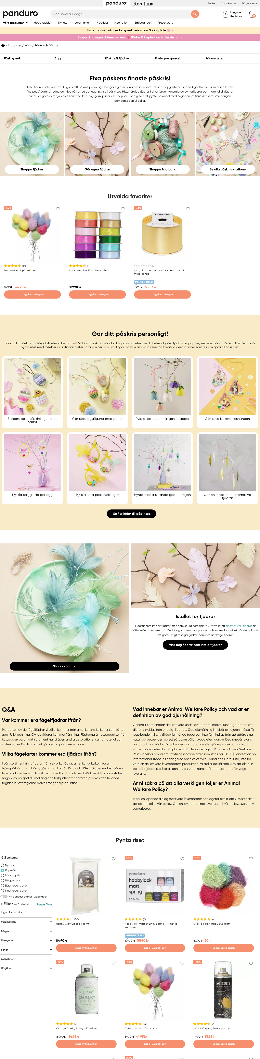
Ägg (57, 58)
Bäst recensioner (16, 885)
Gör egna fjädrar (97, 169)
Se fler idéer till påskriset (131, 514)
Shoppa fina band (162, 169)
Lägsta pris (12, 875)
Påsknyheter (215, 58)
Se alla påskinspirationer (228, 169)
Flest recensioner (16, 890)
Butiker (212, 3)
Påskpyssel (12, 58)
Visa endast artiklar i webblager (28, 896)
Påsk (28, 45)
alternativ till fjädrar (239, 625)
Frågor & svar (249, 3)
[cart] (252, 14)
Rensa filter (44, 904)
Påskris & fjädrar (117, 58)
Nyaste (9, 865)
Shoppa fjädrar (31, 169)
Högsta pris (13, 880)
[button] (15, 23)
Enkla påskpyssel (167, 58)
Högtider (14, 45)
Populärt (10, 870)
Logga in (235, 12)
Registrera (236, 16)
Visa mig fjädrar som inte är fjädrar (195, 645)
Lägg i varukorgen (32, 294)
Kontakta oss (228, 3)
